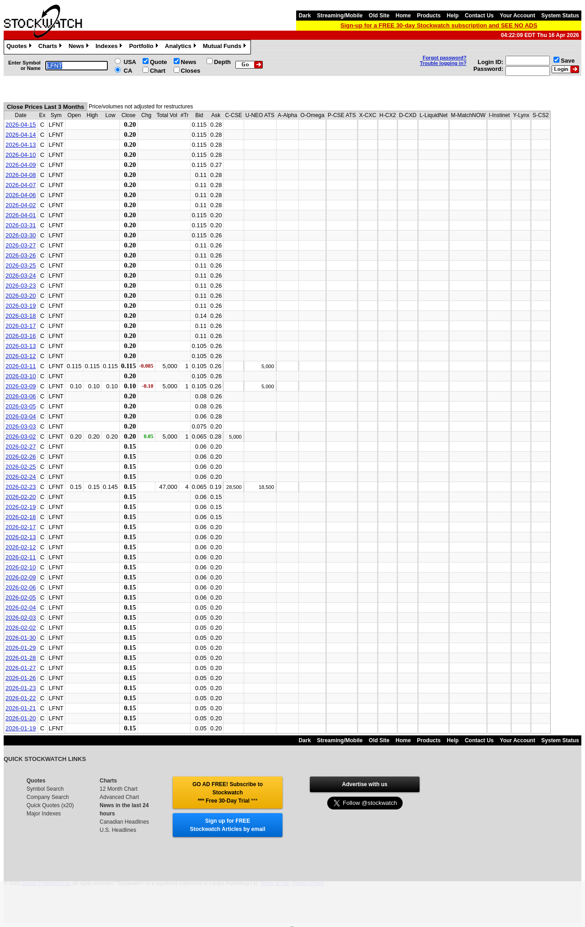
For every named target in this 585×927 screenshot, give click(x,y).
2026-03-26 (20, 255)
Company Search (48, 797)
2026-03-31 (20, 225)
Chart (157, 70)
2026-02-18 (20, 517)
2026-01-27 (20, 667)
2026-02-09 (20, 577)
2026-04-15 (20, 124)
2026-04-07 (20, 185)
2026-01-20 (20, 718)
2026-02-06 (20, 587)
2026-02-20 (20, 496)
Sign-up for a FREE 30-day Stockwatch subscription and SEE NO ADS (438, 25)
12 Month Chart (119, 789)
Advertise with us (364, 784)
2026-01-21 (20, 708)
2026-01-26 (20, 678)
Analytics (181, 47)
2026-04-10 (20, 154)
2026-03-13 (20, 346)
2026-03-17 (20, 325)
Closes (191, 70)
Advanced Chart (119, 797)
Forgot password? (445, 57)
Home (403, 15)
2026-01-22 (20, 698)
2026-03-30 (20, 235)
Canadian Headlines (124, 822)
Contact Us (479, 15)
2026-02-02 (20, 627)
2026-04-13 (20, 144)
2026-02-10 (20, 567)
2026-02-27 (20, 446)
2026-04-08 (20, 174)
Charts (51, 47)
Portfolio (144, 47)
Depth (222, 62)
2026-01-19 (20, 728)
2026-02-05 (20, 597)
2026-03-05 (20, 406)
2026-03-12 (20, 356)
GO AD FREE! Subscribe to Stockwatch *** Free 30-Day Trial (227, 792)
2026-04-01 (20, 215)
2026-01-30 (20, 637)
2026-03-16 (20, 335)
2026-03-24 (20, 275)
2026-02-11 (20, 557)
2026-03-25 (20, 265)
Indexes (110, 47)
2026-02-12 (20, 547)
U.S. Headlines (118, 830)
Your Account (517, 15)
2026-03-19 (20, 305)
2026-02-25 (20, 466)
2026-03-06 (20, 396)
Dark (304, 15)
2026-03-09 (20, 386)
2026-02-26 (20, 456)
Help (453, 15)
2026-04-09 (20, 164)
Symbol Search (45, 789)
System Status (560, 15)
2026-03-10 (20, 376)
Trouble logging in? (443, 63)
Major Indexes (44, 813)
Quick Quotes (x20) (50, 805)
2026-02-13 (20, 537)
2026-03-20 (20, 295)
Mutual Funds (226, 47)
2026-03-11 (20, 366)
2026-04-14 (20, 134)
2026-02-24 (20, 476)
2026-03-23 (20, 285)
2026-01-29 (20, 647)
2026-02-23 (20, 486)
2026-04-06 (20, 195)
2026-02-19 (20, 507)
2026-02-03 (20, 617)
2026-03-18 (20, 315)
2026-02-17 (20, 527)
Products (429, 15)
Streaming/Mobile (339, 15)
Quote (158, 62)
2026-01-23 (20, 688)
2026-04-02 (20, 205)
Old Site (379, 15)
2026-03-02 (20, 436)
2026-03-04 (20, 416)
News (80, 47)
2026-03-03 (20, 426)
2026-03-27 (20, 245)
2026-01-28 (20, 657)
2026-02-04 (20, 607)
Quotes (20, 47)
